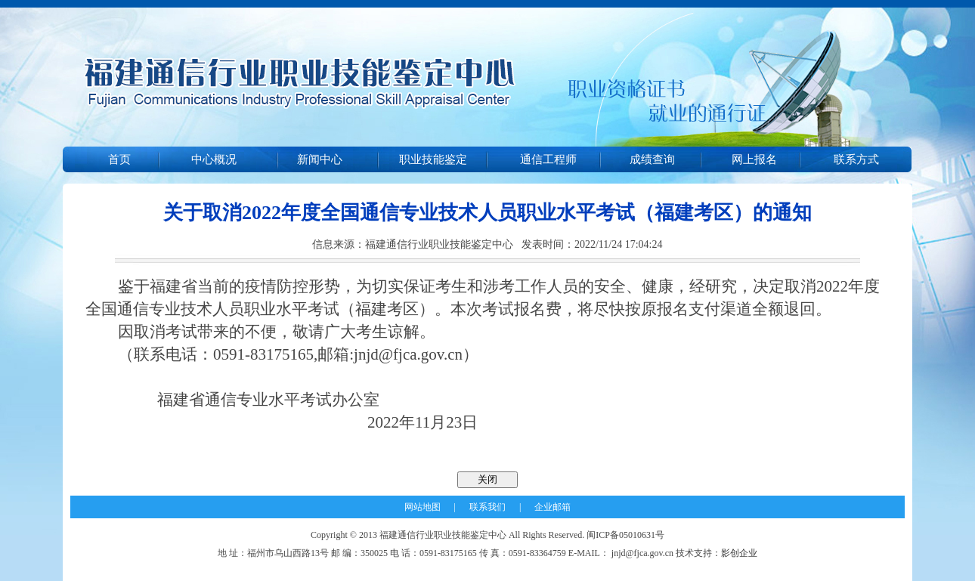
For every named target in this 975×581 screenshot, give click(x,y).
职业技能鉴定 (433, 159)
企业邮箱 (552, 507)
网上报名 (754, 159)
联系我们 (487, 507)
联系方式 (856, 159)
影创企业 (739, 553)
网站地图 (422, 507)
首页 (119, 159)
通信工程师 (548, 159)
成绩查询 (652, 159)
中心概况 (214, 159)
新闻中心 (319, 159)
